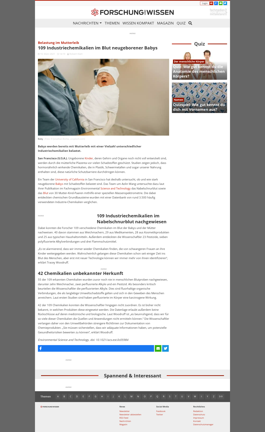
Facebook (160, 411)
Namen (178, 99)
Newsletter (124, 411)
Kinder (89, 158)
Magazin (165, 23)
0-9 (220, 396)
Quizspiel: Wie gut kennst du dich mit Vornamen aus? (199, 107)
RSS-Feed (123, 417)
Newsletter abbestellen (130, 414)
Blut (45, 193)
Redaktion (198, 411)
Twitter (159, 414)
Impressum (198, 417)
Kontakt (197, 421)
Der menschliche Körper (189, 61)
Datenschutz (199, 414)
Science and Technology (115, 188)
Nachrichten (85, 23)
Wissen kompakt (138, 23)
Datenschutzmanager (203, 424)
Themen (112, 23)
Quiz (181, 23)
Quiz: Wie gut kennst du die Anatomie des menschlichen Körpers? (199, 71)
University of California (69, 179)
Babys (59, 184)
